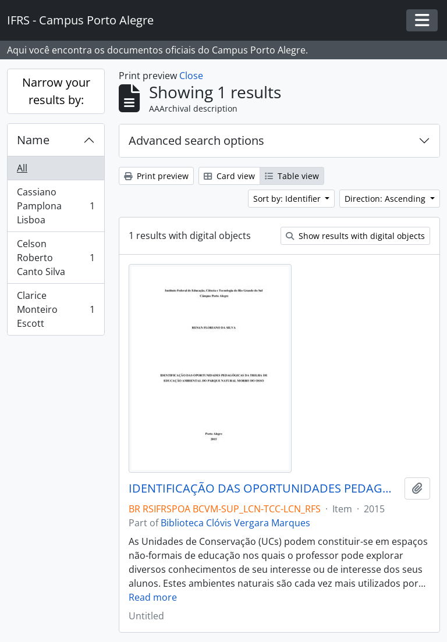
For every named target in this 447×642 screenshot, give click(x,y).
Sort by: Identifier (288, 198)
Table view (292, 175)
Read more (153, 597)
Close (191, 75)
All (22, 168)
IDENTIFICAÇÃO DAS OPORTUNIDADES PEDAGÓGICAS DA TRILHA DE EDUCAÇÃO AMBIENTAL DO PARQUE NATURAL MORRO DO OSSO (264, 488)
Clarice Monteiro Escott (55, 309)
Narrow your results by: (56, 91)
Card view (229, 175)
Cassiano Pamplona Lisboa (55, 206)
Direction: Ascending (386, 198)
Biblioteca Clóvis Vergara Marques (235, 522)
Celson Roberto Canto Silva (55, 257)
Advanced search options (196, 140)
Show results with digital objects (355, 235)
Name (33, 140)
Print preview (156, 175)
